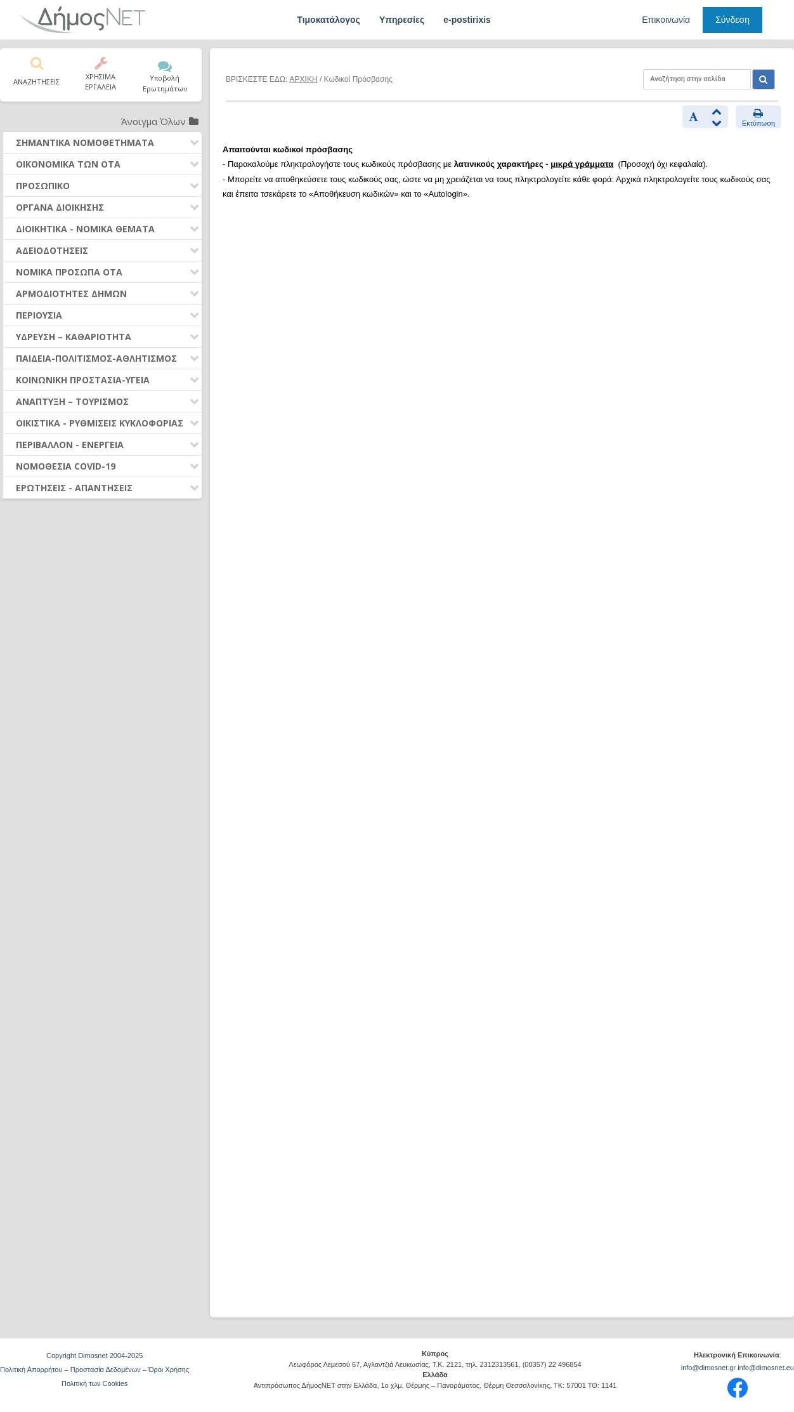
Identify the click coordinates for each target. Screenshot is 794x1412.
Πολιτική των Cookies (94, 1383)
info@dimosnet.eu (766, 1367)
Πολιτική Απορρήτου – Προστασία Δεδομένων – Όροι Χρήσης (94, 1369)
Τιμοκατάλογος (328, 20)
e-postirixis (467, 20)
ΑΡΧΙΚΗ (304, 79)
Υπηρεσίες (401, 20)
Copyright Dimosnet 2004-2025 (94, 1355)
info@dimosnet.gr (708, 1367)
